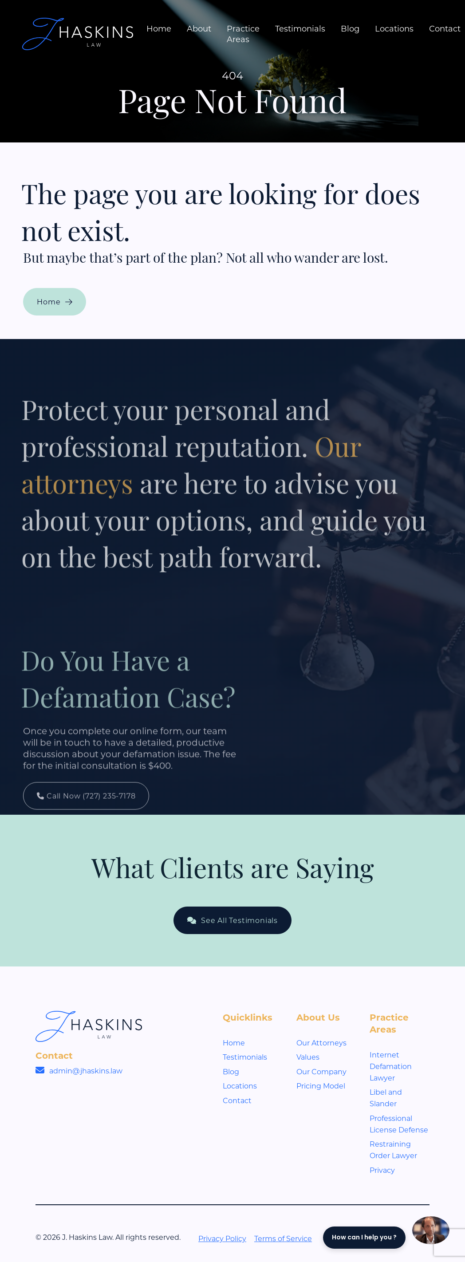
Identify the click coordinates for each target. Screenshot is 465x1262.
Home (158, 28)
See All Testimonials (232, 920)
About (199, 28)
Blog (350, 28)
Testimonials (300, 28)
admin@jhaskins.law (85, 1070)
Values (307, 1056)
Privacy (382, 1170)
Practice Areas (243, 33)
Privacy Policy (222, 1238)
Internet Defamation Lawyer (391, 1066)
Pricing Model (320, 1085)
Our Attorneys (321, 1042)
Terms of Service (283, 1238)
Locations (394, 28)
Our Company (321, 1071)
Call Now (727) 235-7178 (86, 820)
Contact (445, 28)
